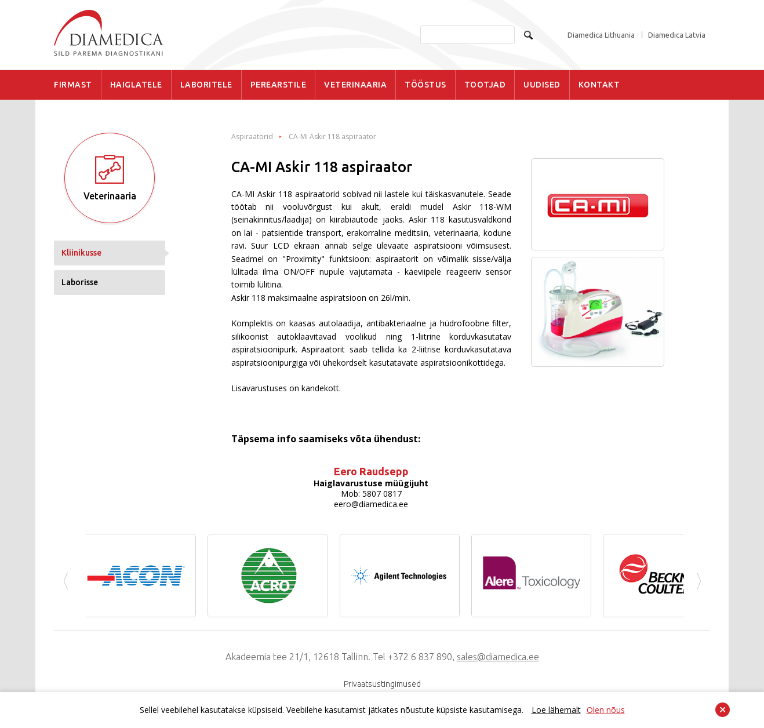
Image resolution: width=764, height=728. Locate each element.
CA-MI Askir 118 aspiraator (332, 137)
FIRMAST (73, 84)
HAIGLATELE (136, 84)
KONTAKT (599, 84)
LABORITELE (206, 84)
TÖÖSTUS (425, 84)
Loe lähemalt (556, 709)
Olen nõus (606, 709)
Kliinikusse (81, 252)
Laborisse (79, 282)
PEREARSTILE (278, 84)
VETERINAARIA (355, 84)
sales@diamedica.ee (498, 656)
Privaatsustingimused (382, 684)
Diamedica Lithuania (601, 35)
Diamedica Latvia (676, 35)
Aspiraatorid (252, 137)
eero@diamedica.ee (371, 503)
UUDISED (542, 84)
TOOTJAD (485, 84)
